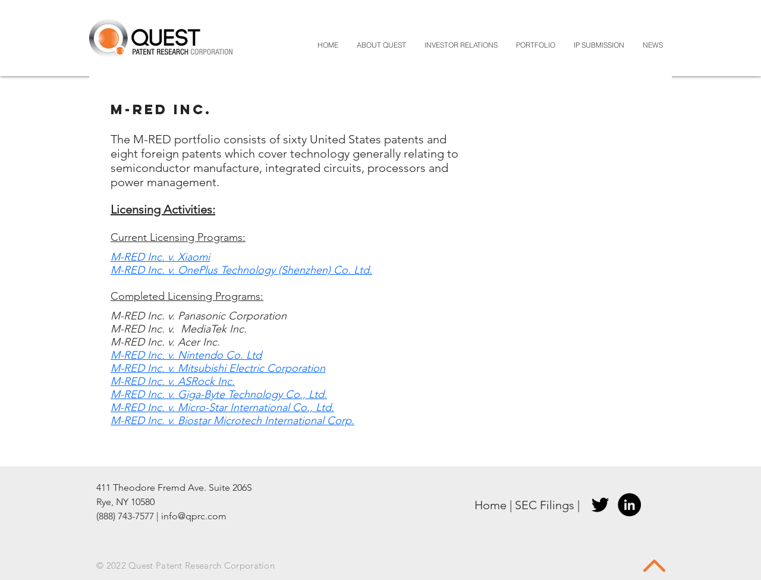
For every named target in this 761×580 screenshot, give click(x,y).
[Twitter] (600, 504)
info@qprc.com (194, 516)
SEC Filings (544, 505)
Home (490, 505)
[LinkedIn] (629, 504)
